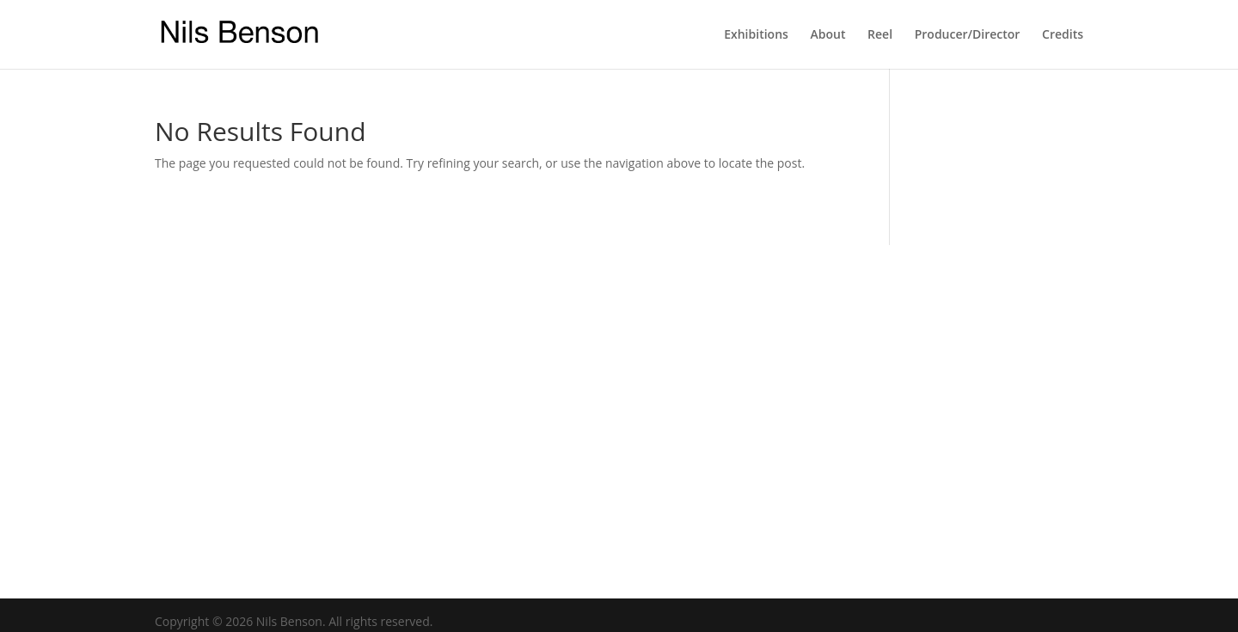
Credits (1062, 35)
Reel (879, 35)
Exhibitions (756, 35)
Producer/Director (967, 35)
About (827, 35)
